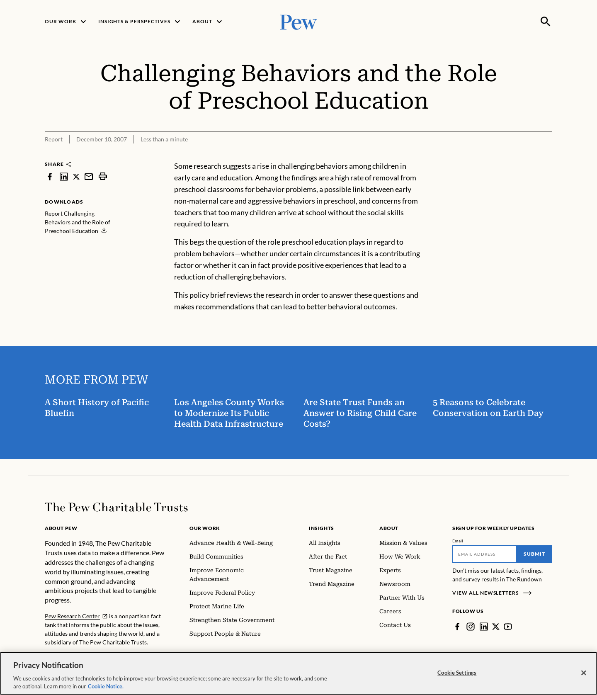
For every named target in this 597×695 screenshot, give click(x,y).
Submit (534, 554)
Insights (321, 528)
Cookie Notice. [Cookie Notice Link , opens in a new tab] (106, 687)
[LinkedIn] (484, 627)
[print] (103, 176)
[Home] (116, 507)
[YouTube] (508, 627)
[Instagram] (471, 627)
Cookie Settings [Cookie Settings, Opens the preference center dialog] (456, 673)
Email (458, 541)
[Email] (484, 554)
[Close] (584, 673)
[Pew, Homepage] (298, 21)
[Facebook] (457, 627)
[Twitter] (496, 626)
